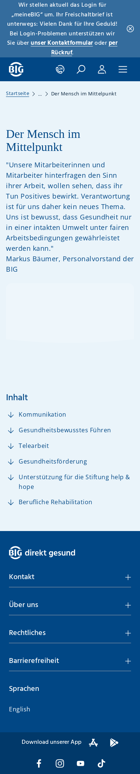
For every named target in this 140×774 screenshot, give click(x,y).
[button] (81, 69)
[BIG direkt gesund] (16, 69)
